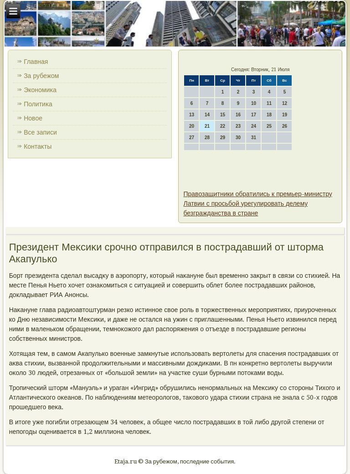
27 (191, 137)
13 (191, 114)
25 (269, 126)
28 (207, 137)
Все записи (40, 132)
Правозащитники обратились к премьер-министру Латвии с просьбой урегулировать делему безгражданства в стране (257, 203)
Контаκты (37, 146)
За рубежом (41, 75)
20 (191, 126)
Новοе (33, 118)
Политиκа (38, 104)
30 (238, 137)
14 (207, 114)
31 (253, 137)
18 (269, 114)
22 (222, 126)
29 (222, 137)
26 (284, 126)
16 (238, 114)
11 (269, 103)
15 (222, 114)
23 (238, 126)
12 (284, 103)
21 (207, 126)
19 (284, 114)
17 (253, 114)
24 (253, 126)
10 (253, 103)
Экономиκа (40, 90)
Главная (36, 61)
